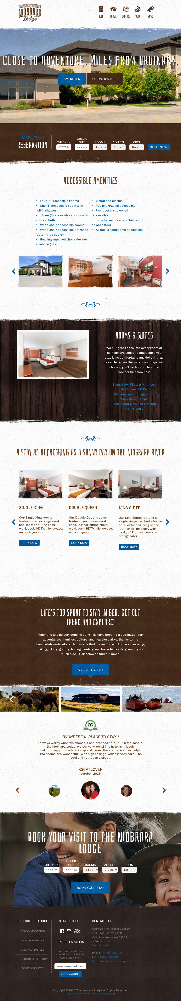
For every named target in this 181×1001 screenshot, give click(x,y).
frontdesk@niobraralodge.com (112, 961)
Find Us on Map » (102, 945)
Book (101, 16)
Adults (118, 142)
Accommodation (33, 931)
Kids (136, 142)
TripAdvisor (77, 931)
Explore (126, 16)
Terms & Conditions (77, 993)
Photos (138, 16)
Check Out (82, 140)
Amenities (72, 79)
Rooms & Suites (104, 79)
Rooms (100, 142)
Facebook (62, 931)
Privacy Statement (104, 993)
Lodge (113, 16)
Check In (64, 142)
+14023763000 (111, 952)
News (150, 16)
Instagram (69, 931)
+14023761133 (108, 957)
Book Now (29, 543)
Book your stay (32, 968)
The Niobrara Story (33, 959)
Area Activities (91, 670)
